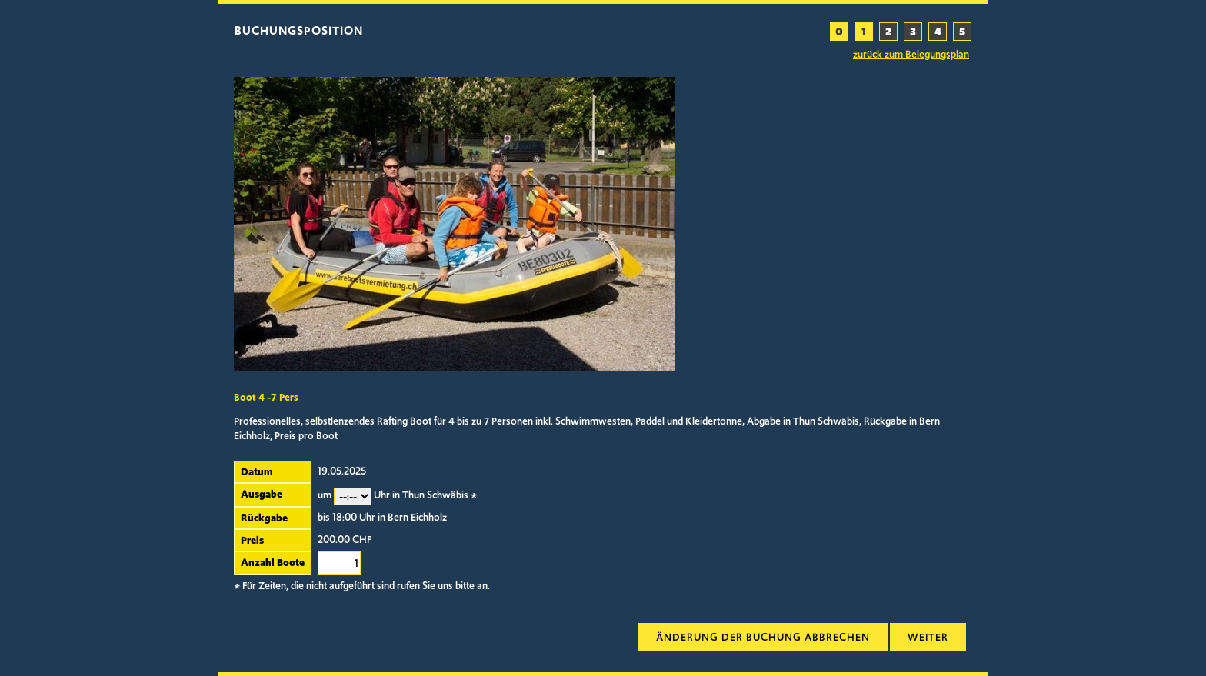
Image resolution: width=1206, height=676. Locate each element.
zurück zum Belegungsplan (911, 54)
